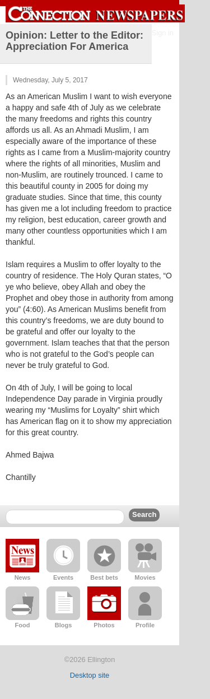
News (23, 577)
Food (22, 625)
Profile (145, 625)
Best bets (104, 577)
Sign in (163, 33)
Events (63, 577)
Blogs (63, 625)
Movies (144, 577)
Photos (104, 625)
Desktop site (89, 675)
